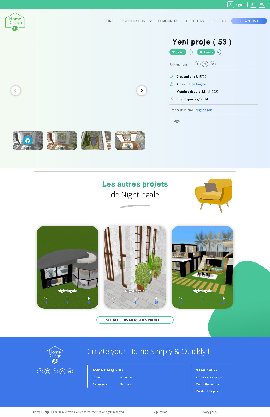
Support (220, 21)
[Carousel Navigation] (78, 90)
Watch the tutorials (208, 384)
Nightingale (197, 84)
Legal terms (160, 412)
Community (167, 21)
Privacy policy (209, 412)
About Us (126, 377)
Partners (126, 384)
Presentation (133, 21)
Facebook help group (209, 391)
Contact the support (209, 377)
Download (249, 21)
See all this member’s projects (135, 320)
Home (108, 21)
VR (152, 21)
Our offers (195, 21)
